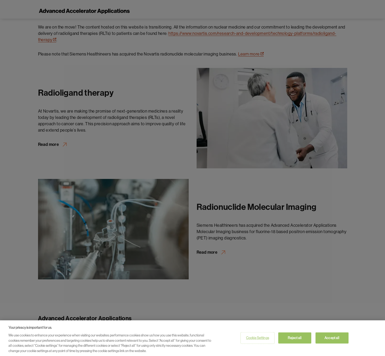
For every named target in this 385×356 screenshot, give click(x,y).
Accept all (331, 338)
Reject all (294, 338)
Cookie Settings (257, 338)
